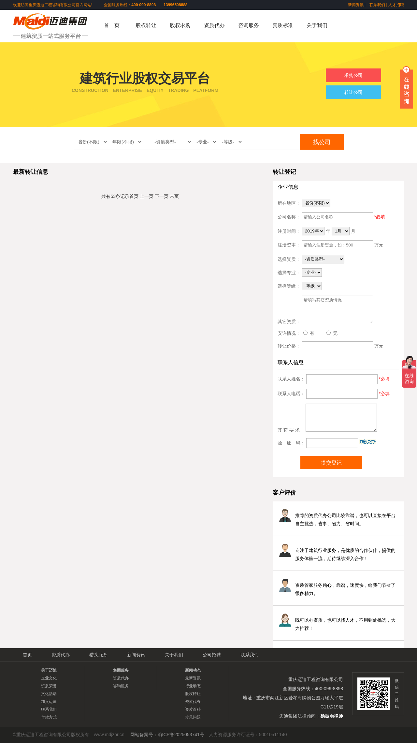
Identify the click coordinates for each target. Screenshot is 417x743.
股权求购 (180, 25)
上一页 (146, 196)
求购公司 (353, 75)
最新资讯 (193, 678)
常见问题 (193, 717)
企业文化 (49, 678)
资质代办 (214, 25)
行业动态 (193, 686)
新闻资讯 (356, 5)
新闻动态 (193, 670)
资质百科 (193, 709)
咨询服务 (248, 25)
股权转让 (146, 25)
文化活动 (49, 693)
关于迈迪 (49, 670)
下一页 (161, 196)
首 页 (112, 25)
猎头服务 (98, 654)
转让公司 (353, 92)
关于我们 (317, 25)
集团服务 (121, 670)
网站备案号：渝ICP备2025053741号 (167, 734)
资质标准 (282, 25)
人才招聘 (396, 5)
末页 (174, 196)
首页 (133, 196)
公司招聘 (212, 654)
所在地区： (289, 202)
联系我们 (377, 5)
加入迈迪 (49, 701)
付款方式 (49, 717)
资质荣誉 (49, 686)
